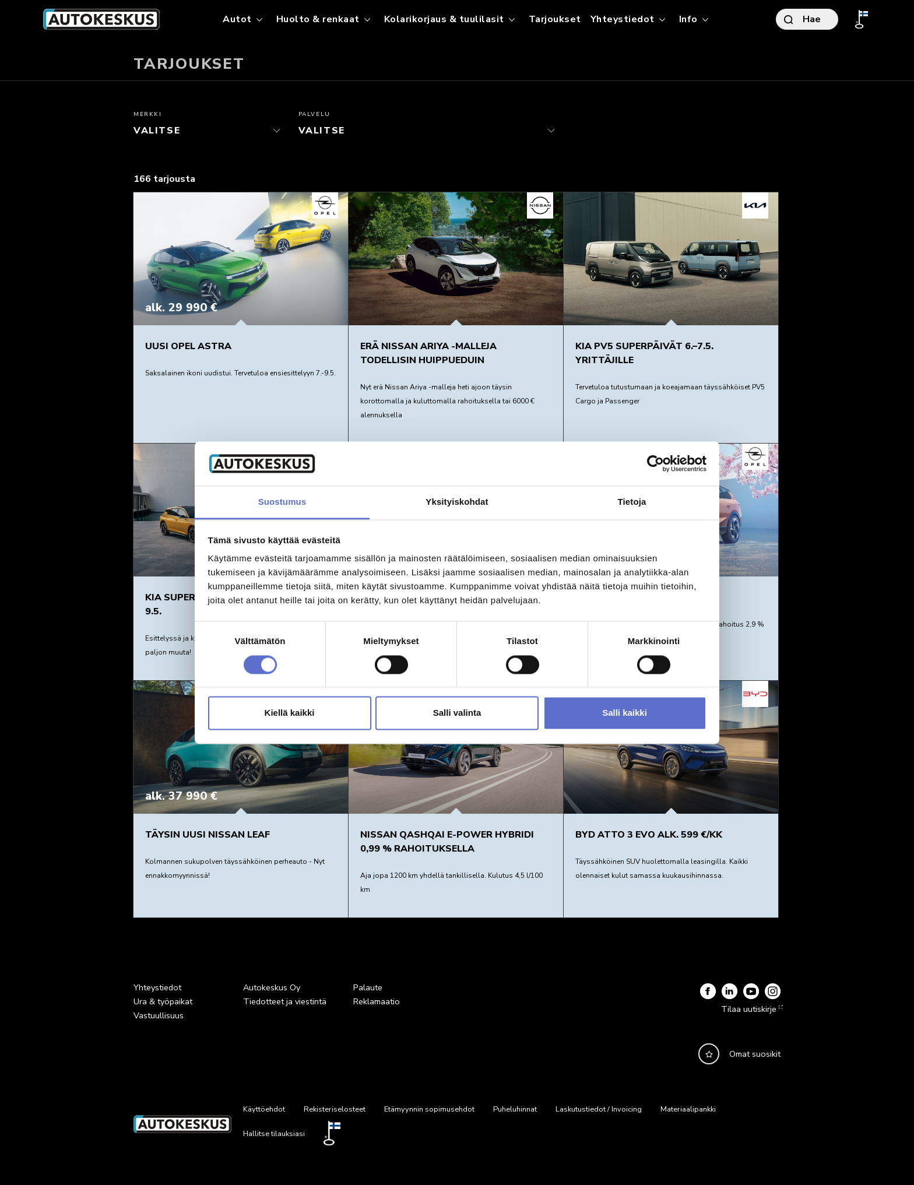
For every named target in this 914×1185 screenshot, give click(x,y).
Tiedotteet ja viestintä (284, 1001)
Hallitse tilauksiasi (274, 1133)
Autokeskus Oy (271, 987)
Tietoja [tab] (632, 502)
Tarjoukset (555, 19)
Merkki (147, 114)
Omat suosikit (755, 1054)
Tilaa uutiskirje (751, 1009)
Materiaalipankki (688, 1109)
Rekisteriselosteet (334, 1109)
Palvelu (314, 114)
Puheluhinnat (515, 1109)
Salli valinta (457, 713)
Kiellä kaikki (290, 713)
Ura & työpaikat (162, 1001)
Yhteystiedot (157, 987)
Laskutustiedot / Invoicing (599, 1109)
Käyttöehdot (264, 1109)
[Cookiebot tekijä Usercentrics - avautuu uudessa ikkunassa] (655, 463)
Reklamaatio (376, 1001)
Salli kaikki (624, 713)
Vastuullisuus (158, 1015)
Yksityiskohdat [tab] (457, 502)
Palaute (367, 987)
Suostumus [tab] (282, 502)
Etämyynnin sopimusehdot (429, 1109)
